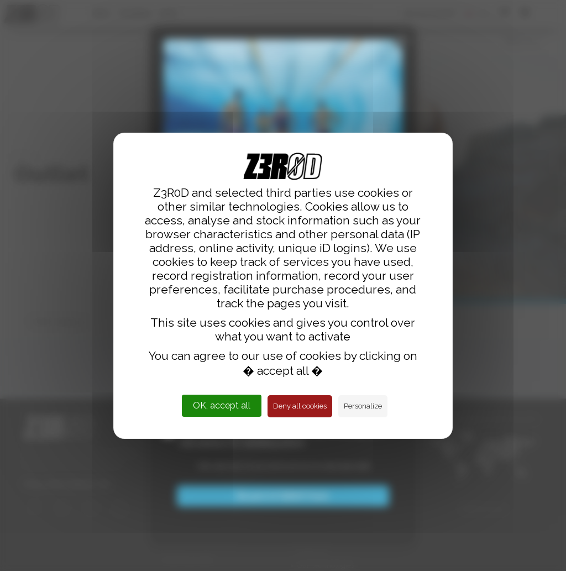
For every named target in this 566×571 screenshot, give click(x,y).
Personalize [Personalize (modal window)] (363, 406)
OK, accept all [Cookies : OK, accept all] (221, 405)
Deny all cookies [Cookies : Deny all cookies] (300, 406)
